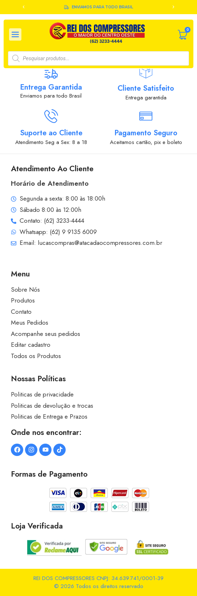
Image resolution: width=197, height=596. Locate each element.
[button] (23, 7)
